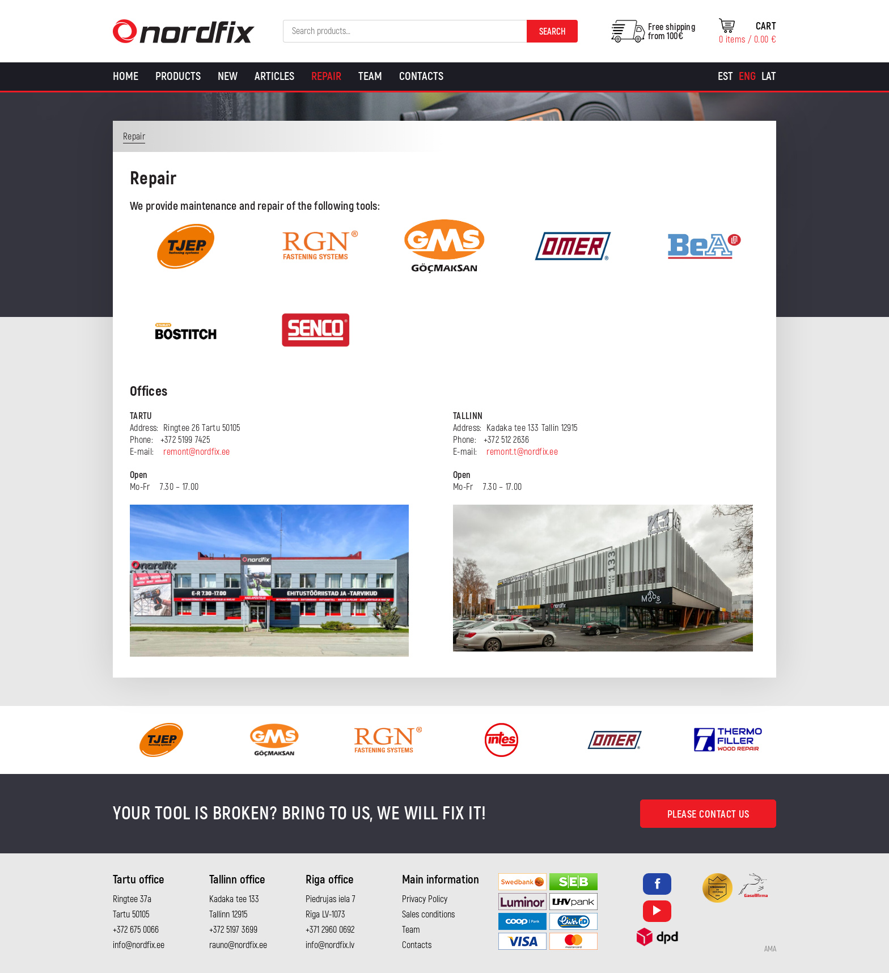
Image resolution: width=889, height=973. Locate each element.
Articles (274, 76)
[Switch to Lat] (768, 76)
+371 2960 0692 (330, 930)
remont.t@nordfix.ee (522, 452)
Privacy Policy (424, 899)
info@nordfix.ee (138, 945)
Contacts (421, 76)
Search (552, 31)
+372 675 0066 (136, 930)
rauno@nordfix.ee (238, 945)
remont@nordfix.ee (196, 452)
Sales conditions (428, 914)
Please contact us (708, 814)
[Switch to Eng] (747, 76)
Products (178, 76)
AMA (770, 949)
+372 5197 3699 (233, 930)
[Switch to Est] (725, 76)
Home (125, 76)
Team (370, 76)
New (228, 76)
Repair (326, 76)
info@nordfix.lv (330, 945)
